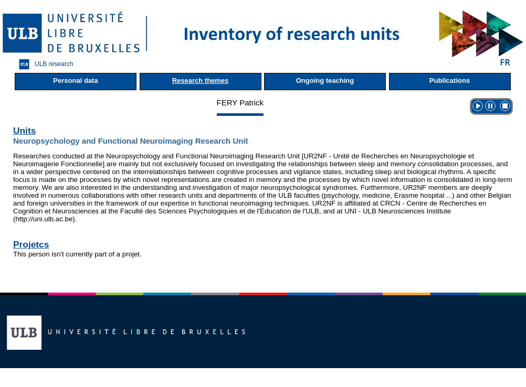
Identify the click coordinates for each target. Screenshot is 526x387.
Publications (449, 80)
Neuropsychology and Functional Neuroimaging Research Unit (130, 140)
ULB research (43, 64)
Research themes (200, 80)
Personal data (75, 80)
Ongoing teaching (325, 80)
